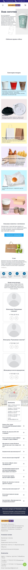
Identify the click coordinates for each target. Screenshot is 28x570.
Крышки (3, 540)
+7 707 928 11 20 (14, 374)
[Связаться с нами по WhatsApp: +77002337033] (12, 318)
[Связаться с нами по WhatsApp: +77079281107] (12, 347)
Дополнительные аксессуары (10, 549)
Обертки (3, 547)
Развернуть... (4, 267)
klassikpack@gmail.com (13, 419)
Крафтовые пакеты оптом (9, 542)
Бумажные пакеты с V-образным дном (12, 544)
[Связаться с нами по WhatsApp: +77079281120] (12, 377)
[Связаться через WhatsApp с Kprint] (25, 564)
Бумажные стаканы (7, 538)
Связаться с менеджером (14, 235)
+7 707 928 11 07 (21, 1)
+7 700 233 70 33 (9, 1)
